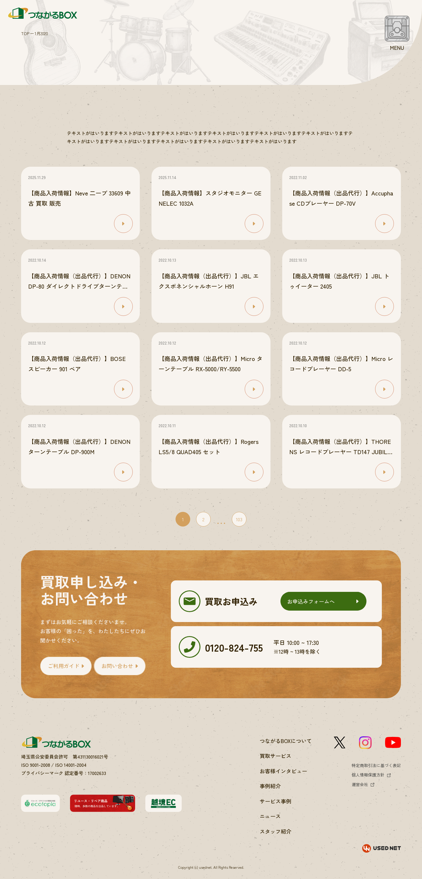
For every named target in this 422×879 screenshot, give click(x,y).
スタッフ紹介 (275, 831)
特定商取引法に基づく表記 (376, 765)
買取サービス (275, 755)
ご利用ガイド (63, 666)
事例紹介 (270, 786)
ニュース (270, 816)
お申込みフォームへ (311, 601)
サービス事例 (275, 801)
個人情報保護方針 (368, 775)
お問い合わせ (117, 666)
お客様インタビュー (283, 771)
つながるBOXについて (286, 741)
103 (239, 519)
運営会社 (360, 784)
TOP (25, 33)
